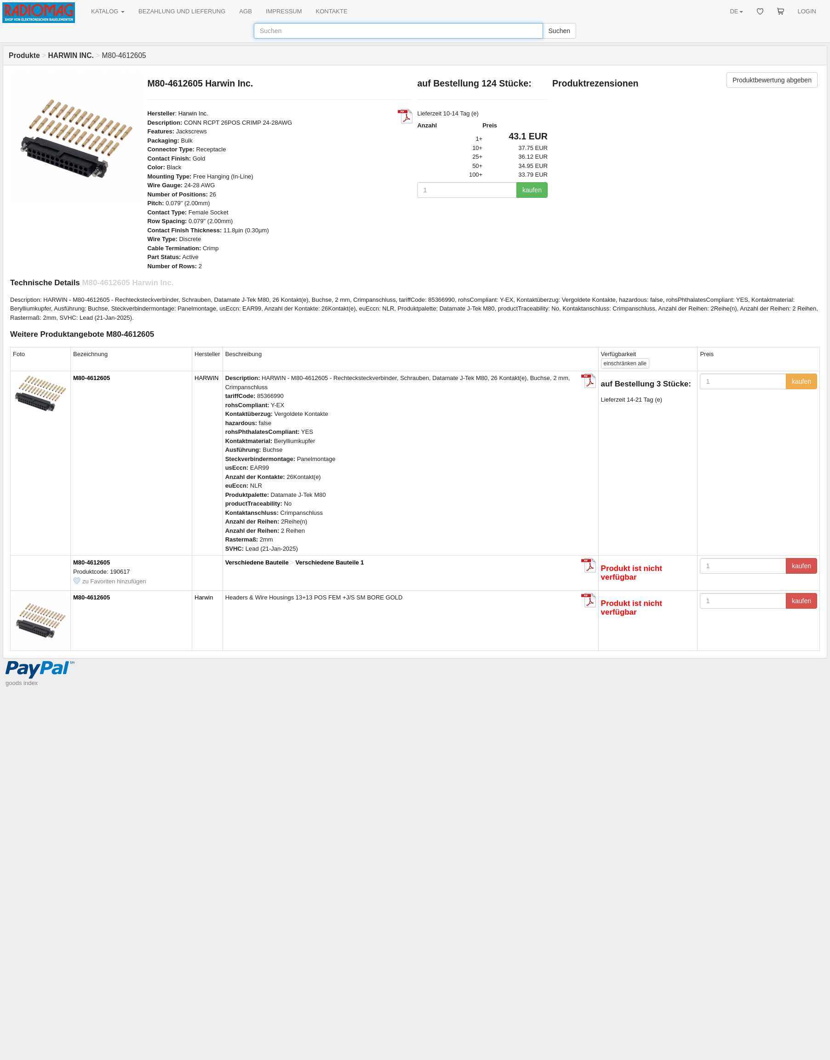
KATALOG (108, 11)
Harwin (204, 597)
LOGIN (807, 11)
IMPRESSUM (284, 11)
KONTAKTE (332, 11)
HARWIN (206, 377)
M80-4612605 (91, 377)
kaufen (532, 190)
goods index (22, 683)
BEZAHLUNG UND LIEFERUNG (181, 11)
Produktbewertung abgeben (772, 80)
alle (625, 363)
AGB (245, 11)
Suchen (559, 31)
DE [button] (736, 11)
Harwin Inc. (193, 113)
